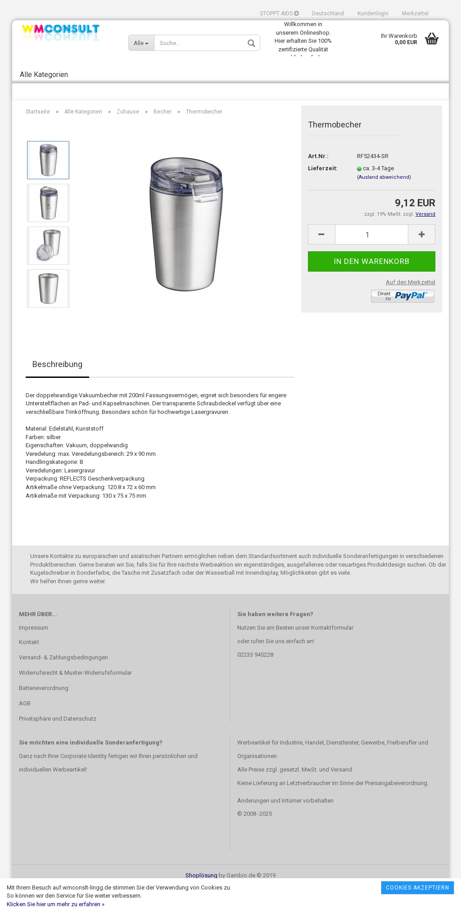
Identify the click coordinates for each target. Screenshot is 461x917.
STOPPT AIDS (279, 13)
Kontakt (29, 671)
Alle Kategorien (44, 74)
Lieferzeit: (323, 198)
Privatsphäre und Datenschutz (57, 747)
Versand (341, 798)
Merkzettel (415, 13)
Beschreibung (57, 394)
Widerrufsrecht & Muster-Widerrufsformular (75, 702)
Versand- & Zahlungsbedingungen (63, 687)
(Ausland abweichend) (384, 206)
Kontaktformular (332, 657)
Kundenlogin (373, 13)
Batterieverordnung (43, 717)
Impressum (33, 657)
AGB (25, 732)
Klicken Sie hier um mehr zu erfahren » (55, 904)
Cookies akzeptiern (417, 888)
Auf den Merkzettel (410, 312)
